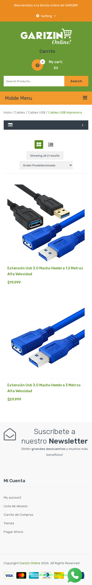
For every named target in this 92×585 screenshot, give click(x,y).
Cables (19, 112)
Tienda (9, 523)
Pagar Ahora (13, 532)
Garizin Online (29, 563)
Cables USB (36, 112)
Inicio (8, 112)
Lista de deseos (16, 506)
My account (12, 497)
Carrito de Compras (18, 514)
